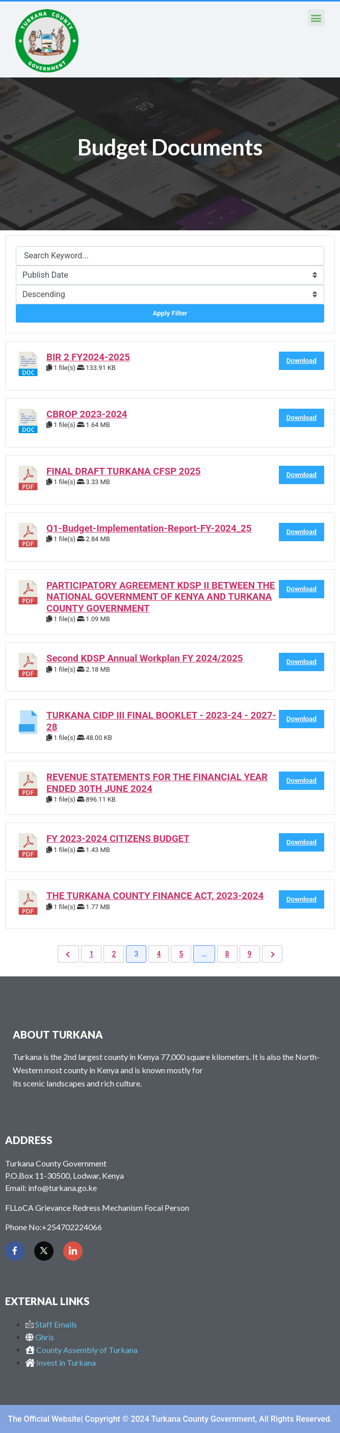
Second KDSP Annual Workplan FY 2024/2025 (144, 658)
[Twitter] (44, 1251)
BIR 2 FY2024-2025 (88, 357)
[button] (316, 17)
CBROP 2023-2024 (86, 414)
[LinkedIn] (73, 1251)
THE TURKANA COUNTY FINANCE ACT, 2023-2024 (155, 895)
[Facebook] (14, 1251)
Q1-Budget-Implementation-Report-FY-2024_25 (148, 528)
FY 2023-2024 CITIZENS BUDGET (118, 838)
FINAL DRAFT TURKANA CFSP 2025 (123, 471)
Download (301, 360)
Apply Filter (170, 313)
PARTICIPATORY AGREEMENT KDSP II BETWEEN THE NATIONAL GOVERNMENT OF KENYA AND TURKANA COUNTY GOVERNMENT (160, 597)
